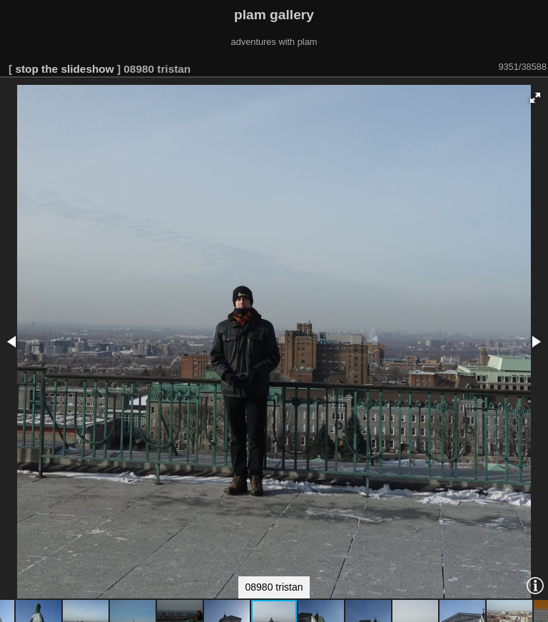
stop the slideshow (64, 69)
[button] (535, 97)
